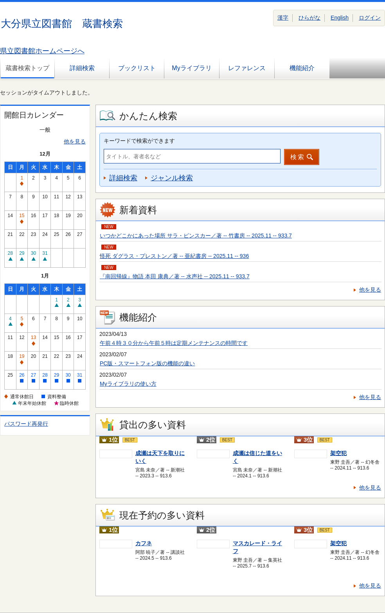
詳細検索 (82, 68)
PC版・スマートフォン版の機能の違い (147, 363)
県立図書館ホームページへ (42, 51)
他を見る (75, 141)
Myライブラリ (191, 68)
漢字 (282, 18)
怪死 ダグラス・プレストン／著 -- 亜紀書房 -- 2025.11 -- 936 (174, 256)
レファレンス (247, 68)
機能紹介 (302, 68)
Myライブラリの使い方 (128, 384)
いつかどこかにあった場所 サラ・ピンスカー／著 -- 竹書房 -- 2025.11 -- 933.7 (196, 235)
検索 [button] (297, 157)
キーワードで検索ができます (139, 141)
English (340, 18)
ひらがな (309, 18)
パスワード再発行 (26, 424)
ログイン (370, 18)
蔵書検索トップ (27, 68)
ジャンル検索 (172, 178)
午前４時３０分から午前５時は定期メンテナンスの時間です (174, 343)
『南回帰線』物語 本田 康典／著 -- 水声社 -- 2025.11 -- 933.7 (175, 276)
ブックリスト (137, 68)
